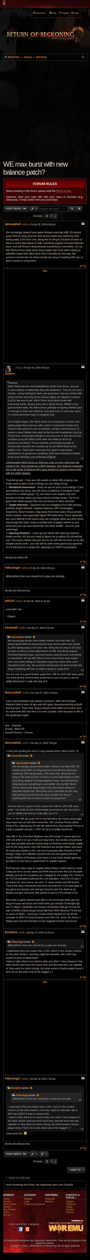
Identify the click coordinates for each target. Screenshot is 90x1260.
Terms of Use (63, 190)
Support (70, 1201)
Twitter (69, 1207)
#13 (25, 568)
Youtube (70, 1209)
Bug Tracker (9, 1209)
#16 (26, 693)
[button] (46, 216)
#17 (26, 743)
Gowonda (50, 1199)
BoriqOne (11, 932)
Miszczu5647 (13, 692)
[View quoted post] (34, 637)
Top (84, 266)
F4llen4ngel (12, 567)
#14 (19, 601)
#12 (20, 367)
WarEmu (49, 1201)
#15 (23, 628)
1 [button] (51, 216)
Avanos (10, 373)
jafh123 (9, 600)
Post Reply (14, 208)
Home (6, 1199)
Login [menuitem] (76, 13)
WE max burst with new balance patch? (35, 168)
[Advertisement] (45, 108)
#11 (26, 224)
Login (27, 1201)
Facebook (71, 1204)
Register (28, 1199)
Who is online (19, 1178)
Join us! (7, 1215)
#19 (25, 1079)
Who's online (9, 1204)
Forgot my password (34, 1204)
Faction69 (11, 627)
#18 (22, 932)
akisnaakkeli (13, 224)
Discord (70, 1212)
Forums (7, 1201)
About (6, 1212)
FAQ (54, 13)
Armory (7, 1207)
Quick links (41, 13)
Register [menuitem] (65, 13)
